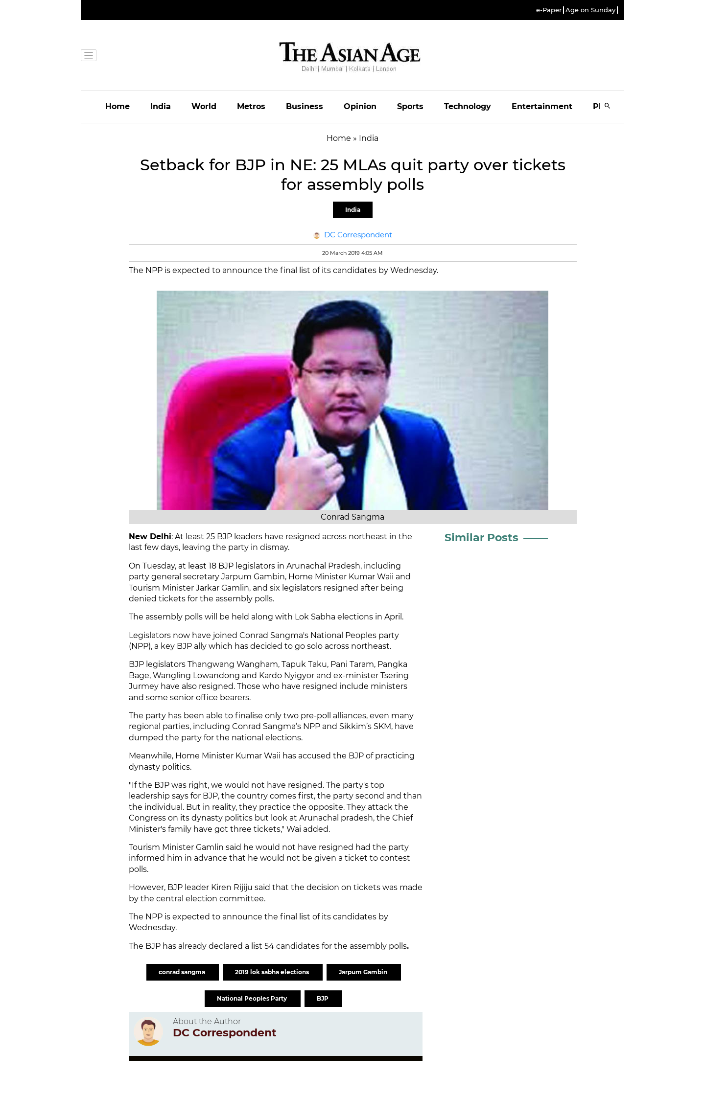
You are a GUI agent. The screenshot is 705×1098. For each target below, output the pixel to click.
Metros (251, 106)
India (160, 106)
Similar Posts (481, 537)
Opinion (360, 106)
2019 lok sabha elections (272, 972)
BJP (323, 998)
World (203, 106)
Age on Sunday (590, 10)
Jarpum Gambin (364, 972)
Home (117, 106)
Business (304, 106)
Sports (410, 106)
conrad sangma (183, 972)
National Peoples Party (252, 998)
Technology (467, 106)
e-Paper (549, 10)
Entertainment (542, 106)
